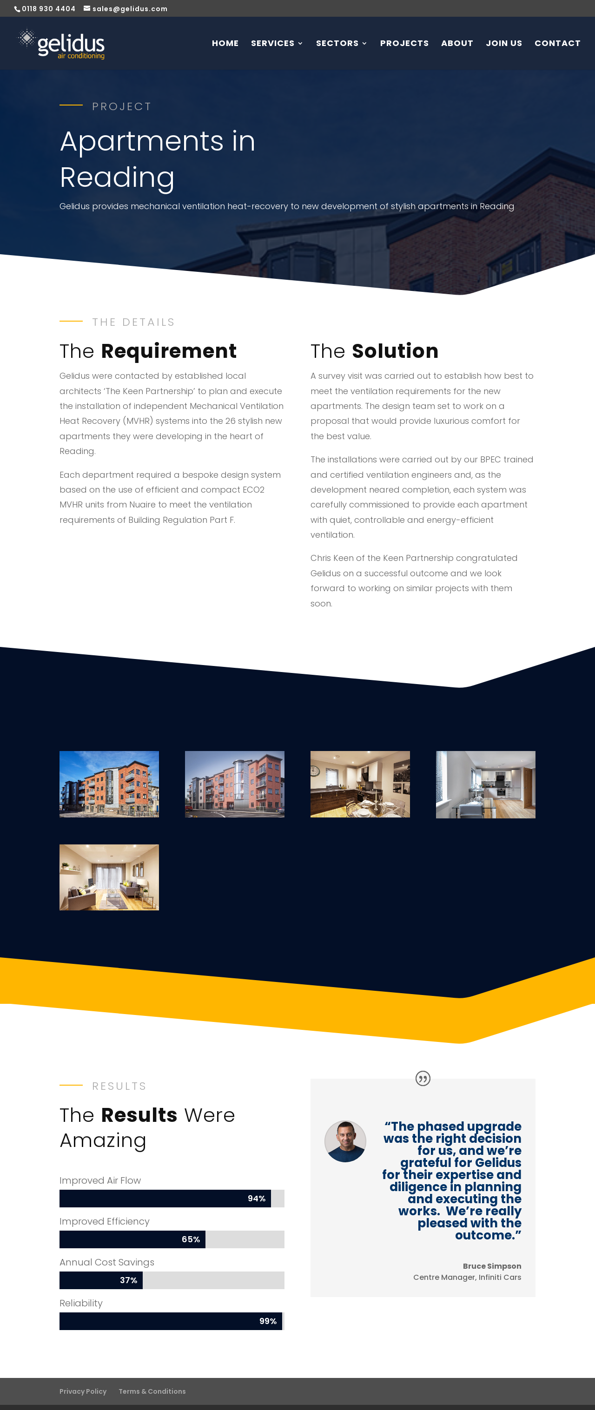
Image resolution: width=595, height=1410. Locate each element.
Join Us (504, 41)
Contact (558, 41)
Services (273, 41)
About (457, 41)
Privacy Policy (83, 1373)
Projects (404, 41)
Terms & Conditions (152, 1373)
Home (225, 41)
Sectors (337, 41)
